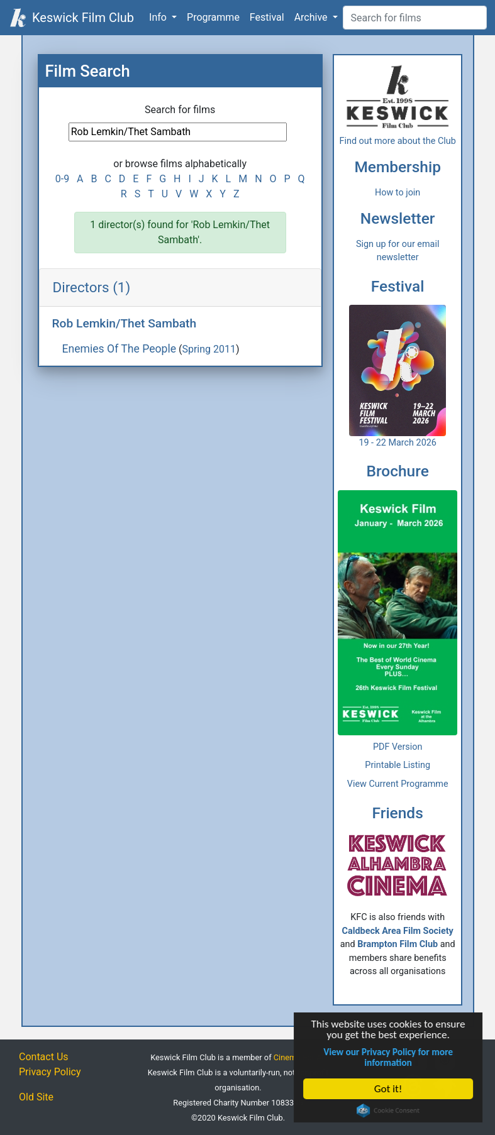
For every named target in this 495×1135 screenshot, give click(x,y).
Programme (213, 17)
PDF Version (398, 747)
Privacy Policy (50, 1072)
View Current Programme (397, 784)
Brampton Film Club (397, 944)
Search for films (180, 110)
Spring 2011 (209, 349)
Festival (267, 17)
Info (159, 17)
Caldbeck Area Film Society (397, 931)
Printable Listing (397, 765)
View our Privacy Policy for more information (388, 1057)
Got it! (389, 1088)
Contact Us (44, 1057)
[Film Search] (415, 18)
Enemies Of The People (119, 349)
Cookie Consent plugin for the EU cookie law (388, 1110)
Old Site (36, 1097)
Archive (312, 17)
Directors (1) (92, 287)
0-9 (62, 179)
